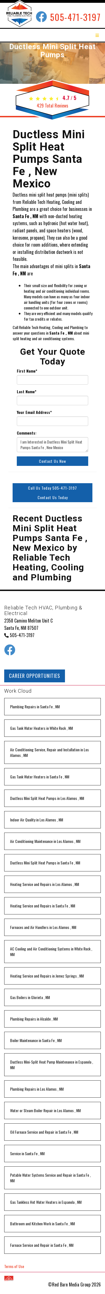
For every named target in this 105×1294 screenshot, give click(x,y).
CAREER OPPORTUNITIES (34, 675)
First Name (27, 371)
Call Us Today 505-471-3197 (52, 488)
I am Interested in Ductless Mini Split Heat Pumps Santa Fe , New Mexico (52, 444)
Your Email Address (34, 412)
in (35, 706)
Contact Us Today (53, 497)
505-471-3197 (75, 16)
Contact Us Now (52, 461)
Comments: (26, 433)
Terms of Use (14, 1266)
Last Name (26, 391)
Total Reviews (52, 105)
